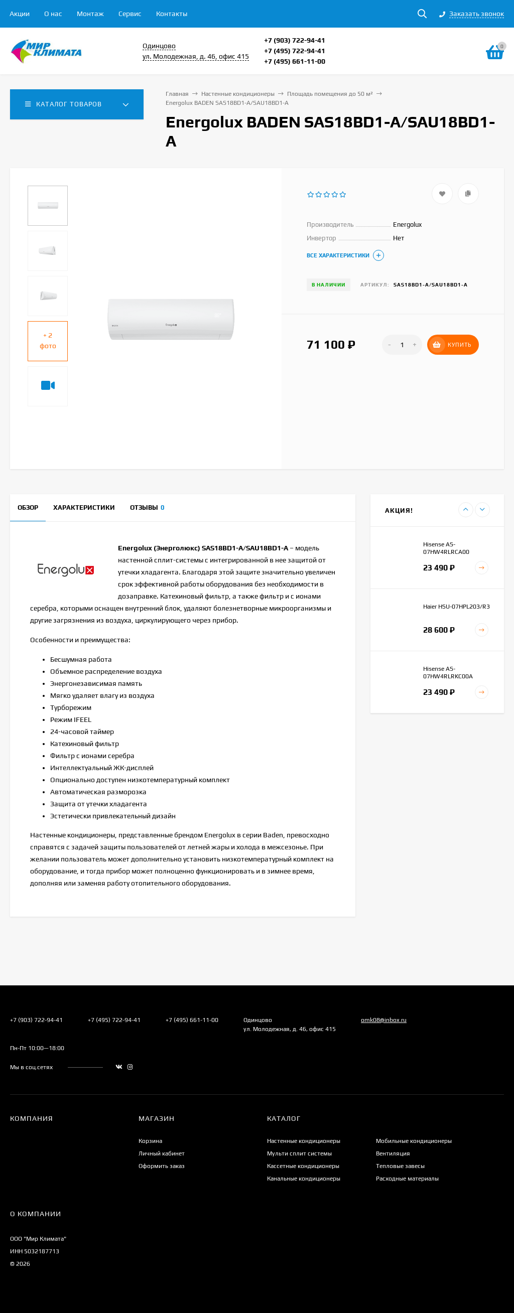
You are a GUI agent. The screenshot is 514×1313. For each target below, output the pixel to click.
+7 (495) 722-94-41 (294, 51)
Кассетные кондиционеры (303, 1166)
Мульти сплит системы (299, 1153)
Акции (20, 14)
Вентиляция (393, 1153)
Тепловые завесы (400, 1166)
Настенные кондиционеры (238, 93)
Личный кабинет (162, 1153)
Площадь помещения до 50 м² (330, 93)
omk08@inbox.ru (384, 1020)
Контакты (171, 14)
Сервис (130, 14)
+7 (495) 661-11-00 (294, 61)
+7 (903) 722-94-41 (294, 40)
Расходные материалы (407, 1178)
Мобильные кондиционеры (414, 1140)
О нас (53, 14)
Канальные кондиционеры (303, 1178)
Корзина (150, 1140)
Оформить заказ (162, 1166)
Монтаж (90, 14)
